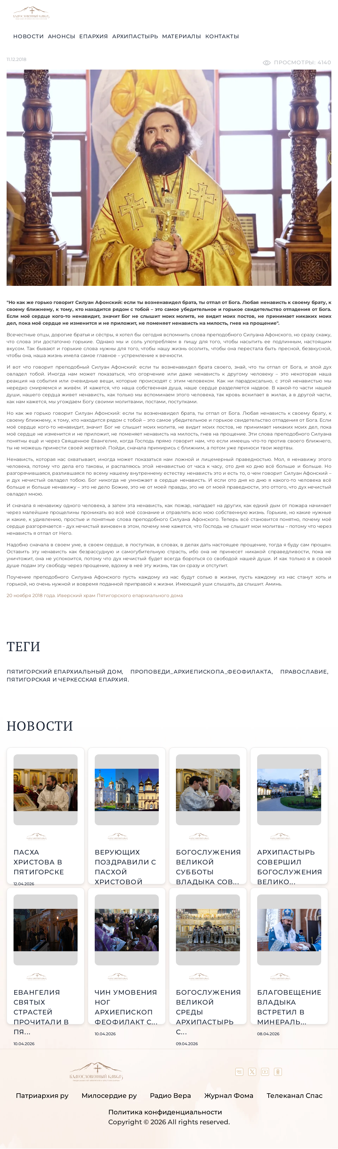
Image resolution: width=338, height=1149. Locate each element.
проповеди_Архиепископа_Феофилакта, (202, 672)
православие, (304, 672)
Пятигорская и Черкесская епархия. (68, 680)
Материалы (181, 36)
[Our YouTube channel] (266, 1073)
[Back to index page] (31, 18)
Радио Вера (170, 1096)
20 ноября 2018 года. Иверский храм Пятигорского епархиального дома (95, 595)
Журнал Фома (229, 1096)
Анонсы (62, 36)
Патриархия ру (42, 1096)
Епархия (93, 36)
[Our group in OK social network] (278, 1073)
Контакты (222, 36)
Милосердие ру (109, 1096)
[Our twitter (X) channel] (253, 1073)
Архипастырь (135, 36)
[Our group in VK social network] (240, 1073)
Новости (28, 36)
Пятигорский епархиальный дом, (66, 672)
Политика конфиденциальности (165, 1112)
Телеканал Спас (294, 1096)
